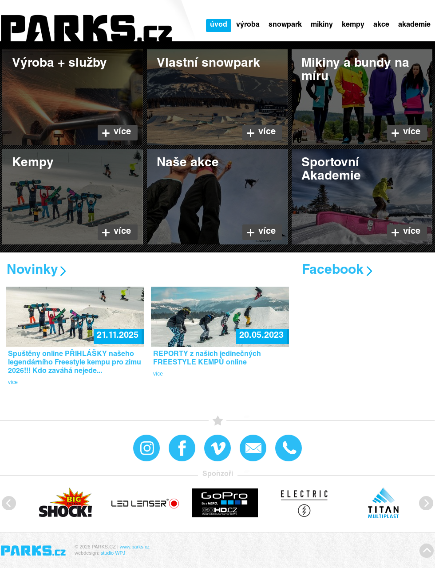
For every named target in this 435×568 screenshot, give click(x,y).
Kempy (353, 25)
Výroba (248, 25)
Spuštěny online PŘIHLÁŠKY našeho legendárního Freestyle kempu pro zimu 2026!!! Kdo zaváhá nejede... (74, 363)
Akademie (414, 25)
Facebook (333, 270)
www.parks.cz (135, 546)
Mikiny (322, 25)
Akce (381, 25)
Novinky (32, 270)
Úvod (218, 25)
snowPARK (285, 25)
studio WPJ (113, 553)
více (13, 382)
